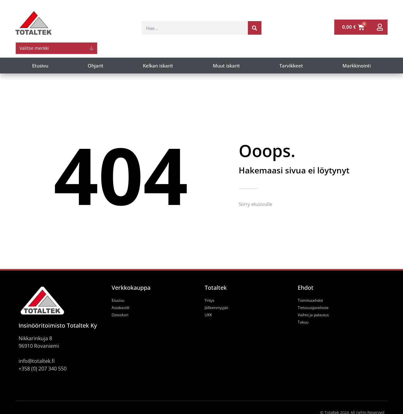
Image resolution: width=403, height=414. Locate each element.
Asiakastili (120, 307)
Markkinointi (356, 65)
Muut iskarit (226, 65)
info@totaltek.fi (37, 361)
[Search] (254, 28)
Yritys (209, 300)
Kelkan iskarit (158, 65)
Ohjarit (95, 65)
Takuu (303, 322)
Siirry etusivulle (255, 204)
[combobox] (195, 28)
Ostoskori (120, 315)
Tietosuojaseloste (313, 307)
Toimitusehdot (310, 300)
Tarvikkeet (291, 65)
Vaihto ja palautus (313, 315)
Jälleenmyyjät (216, 307)
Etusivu (40, 65)
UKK (208, 315)
